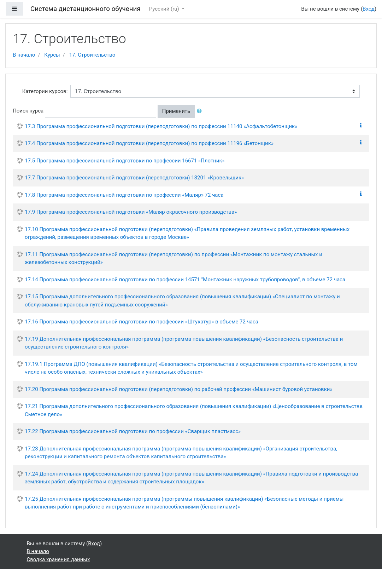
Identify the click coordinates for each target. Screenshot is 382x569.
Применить (176, 111)
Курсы (52, 55)
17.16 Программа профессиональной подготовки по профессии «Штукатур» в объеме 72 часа (141, 321)
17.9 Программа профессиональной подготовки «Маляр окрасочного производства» (131, 212)
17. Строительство (92, 55)
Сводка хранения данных (58, 559)
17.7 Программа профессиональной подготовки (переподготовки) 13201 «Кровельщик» (134, 177)
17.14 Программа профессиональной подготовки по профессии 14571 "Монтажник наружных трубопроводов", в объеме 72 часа (185, 279)
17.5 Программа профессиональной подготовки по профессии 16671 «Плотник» (125, 160)
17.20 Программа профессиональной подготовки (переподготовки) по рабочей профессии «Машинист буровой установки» (178, 389)
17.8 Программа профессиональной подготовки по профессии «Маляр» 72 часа (124, 195)
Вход (369, 9)
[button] (200, 111)
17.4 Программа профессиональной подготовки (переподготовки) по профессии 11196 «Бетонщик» (149, 143)
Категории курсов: (45, 91)
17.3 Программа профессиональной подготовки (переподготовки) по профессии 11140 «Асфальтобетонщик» (161, 126)
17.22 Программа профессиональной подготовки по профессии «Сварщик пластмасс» (133, 431)
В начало (24, 55)
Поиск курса (28, 111)
